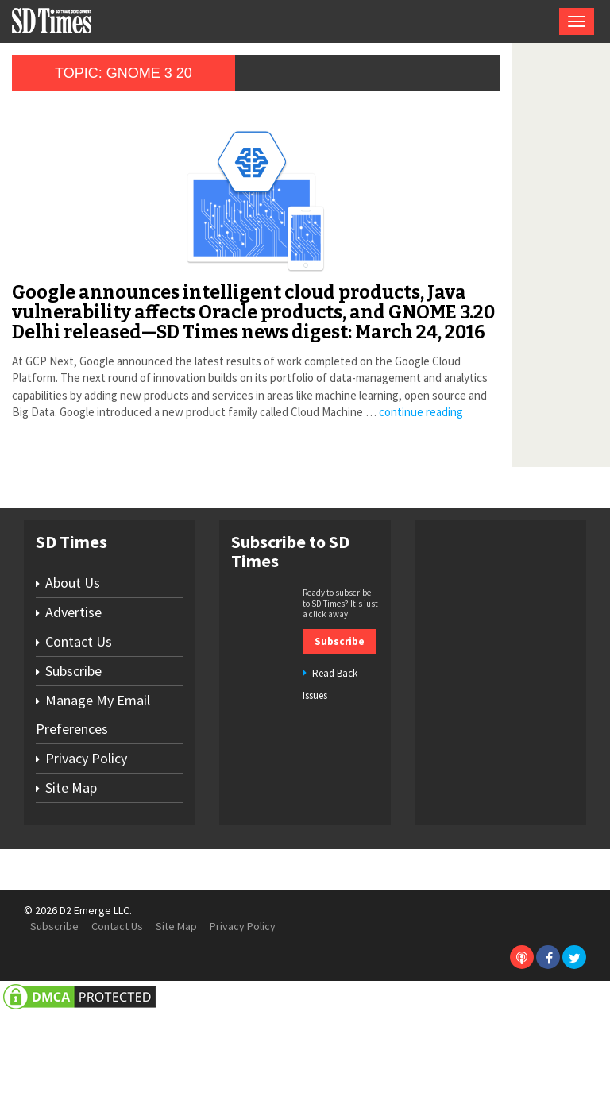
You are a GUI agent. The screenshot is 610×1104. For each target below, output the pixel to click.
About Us (72, 674)
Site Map (71, 879)
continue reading (54, 503)
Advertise (73, 703)
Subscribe (73, 762)
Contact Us (78, 733)
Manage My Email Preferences (93, 805)
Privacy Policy (86, 849)
